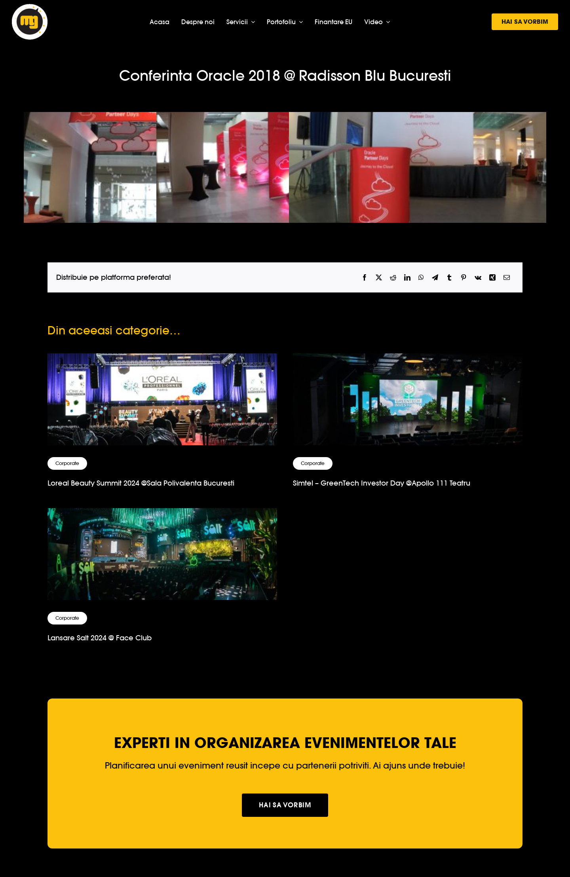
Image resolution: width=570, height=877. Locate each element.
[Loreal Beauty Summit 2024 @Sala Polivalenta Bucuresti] (162, 359)
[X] (379, 277)
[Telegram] (435, 277)
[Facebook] (364, 277)
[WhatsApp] (421, 277)
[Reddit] (393, 277)
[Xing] (492, 277)
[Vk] (478, 277)
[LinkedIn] (407, 277)
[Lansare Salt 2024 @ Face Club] (162, 514)
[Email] (507, 277)
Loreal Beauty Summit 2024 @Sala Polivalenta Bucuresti (141, 483)
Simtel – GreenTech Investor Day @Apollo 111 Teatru (381, 483)
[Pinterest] (463, 277)
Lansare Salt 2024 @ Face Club (100, 637)
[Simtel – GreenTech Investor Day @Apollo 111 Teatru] (407, 359)
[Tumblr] (449, 277)
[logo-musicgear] (30, 7)
